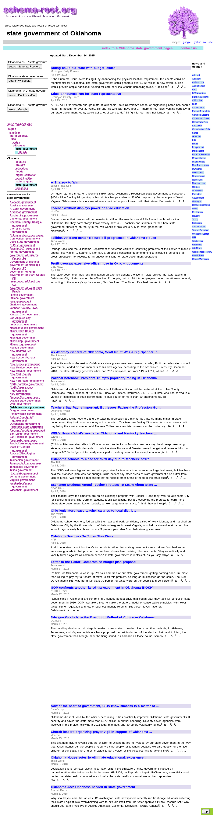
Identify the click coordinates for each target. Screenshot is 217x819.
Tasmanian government (24, 460)
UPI (194, 237)
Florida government (22, 251)
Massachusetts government (27, 327)
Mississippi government (24, 341)
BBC (194, 89)
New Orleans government (25, 370)
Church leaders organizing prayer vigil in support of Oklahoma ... (101, 732)
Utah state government (24, 473)
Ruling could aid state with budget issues (83, 68)
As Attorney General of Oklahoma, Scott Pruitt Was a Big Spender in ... (106, 352)
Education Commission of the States (201, 129)
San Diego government (24, 433)
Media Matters (199, 158)
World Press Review (202, 252)
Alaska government (21, 205)
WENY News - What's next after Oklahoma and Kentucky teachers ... (104, 433)
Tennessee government (24, 466)
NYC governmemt (20, 393)
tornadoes (21, 188)
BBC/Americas (199, 93)
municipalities (23, 178)
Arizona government (22, 208)
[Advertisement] (86, 145)
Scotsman (197, 223)
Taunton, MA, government (26, 463)
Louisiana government (23, 324)
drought (20, 165)
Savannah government (23, 440)
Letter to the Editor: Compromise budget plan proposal (93, 562)
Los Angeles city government (20, 319)
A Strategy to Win (64, 182)
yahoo (197, 42)
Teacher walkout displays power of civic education (90, 208)
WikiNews (197, 248)
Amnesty (196, 79)
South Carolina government (27, 443)
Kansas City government (25, 314)
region (12, 128)
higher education (25, 175)
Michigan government (23, 337)
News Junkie (198, 176)
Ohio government (20, 403)
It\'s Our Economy (201, 154)
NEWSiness (197, 172)
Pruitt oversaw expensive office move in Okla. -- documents (97, 263)
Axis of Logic (198, 86)
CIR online (197, 100)
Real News (197, 212)
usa (13, 138)
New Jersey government (25, 364)
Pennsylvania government (26, 413)
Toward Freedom (200, 230)
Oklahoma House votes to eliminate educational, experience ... (99, 757)
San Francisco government (26, 436)
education (21, 168)
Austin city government (24, 215)
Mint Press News (200, 165)
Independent (198, 147)
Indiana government (22, 298)
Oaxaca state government (25, 400)
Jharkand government (23, 304)
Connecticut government (25, 238)
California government (23, 218)
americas (14, 132)
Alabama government (23, 202)
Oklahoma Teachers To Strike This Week (82, 536)
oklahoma (19, 145)
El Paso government (22, 245)
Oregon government (22, 410)
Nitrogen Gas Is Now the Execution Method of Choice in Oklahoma (102, 617)
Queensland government (25, 423)
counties (20, 161)
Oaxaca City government (25, 397)
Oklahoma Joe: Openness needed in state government (93, 787)
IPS (194, 140)
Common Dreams (200, 115)
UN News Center (200, 234)
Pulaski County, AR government (22, 419)
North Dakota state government (21, 389)
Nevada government (22, 347)
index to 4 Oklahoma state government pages (137, 48)
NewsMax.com (199, 183)
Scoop (195, 219)
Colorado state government (26, 235)
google (187, 42)
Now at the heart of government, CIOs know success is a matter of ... (105, 706)
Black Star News (200, 97)
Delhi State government (24, 241)
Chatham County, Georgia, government (26, 224)
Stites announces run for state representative (86, 93)
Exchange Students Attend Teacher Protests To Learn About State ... (104, 484)
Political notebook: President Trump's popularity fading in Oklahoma (104, 378)
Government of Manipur (24, 261)
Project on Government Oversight (198, 198)
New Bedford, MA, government (21, 353)
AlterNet (196, 75)
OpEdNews (197, 190)
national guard (24, 181)
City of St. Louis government (20, 230)
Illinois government (21, 294)
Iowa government (20, 301)
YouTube (208, 42)
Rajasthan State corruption (26, 427)
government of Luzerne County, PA (24, 257)
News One (197, 180)
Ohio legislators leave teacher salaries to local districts (93, 510)
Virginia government (22, 480)
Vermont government (23, 476)
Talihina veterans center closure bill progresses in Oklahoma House (103, 237)
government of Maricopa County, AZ (25, 266)
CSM (194, 104)
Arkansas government (23, 212)
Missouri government (23, 344)
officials (22, 152)
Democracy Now (200, 122)
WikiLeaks (197, 245)
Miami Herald (198, 162)
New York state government (27, 380)
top (206, 811)
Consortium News (200, 118)
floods (19, 171)
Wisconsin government (24, 490)
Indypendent (198, 151)
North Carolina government (26, 384)
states (16, 142)
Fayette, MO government (25, 248)
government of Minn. (22, 271)
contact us (189, 48)
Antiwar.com (198, 82)
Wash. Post (197, 241)
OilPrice (196, 187)
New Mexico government (25, 367)
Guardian (196, 136)
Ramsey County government (27, 430)
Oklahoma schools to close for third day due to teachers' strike (100, 459)
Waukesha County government (21, 485)
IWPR (195, 144)
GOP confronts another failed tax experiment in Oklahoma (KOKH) (102, 587)
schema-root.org (19, 124)
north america (19, 135)
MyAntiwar (197, 169)
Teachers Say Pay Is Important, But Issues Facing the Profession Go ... (106, 407)
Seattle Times (198, 226)
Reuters (196, 216)
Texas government (21, 470)
